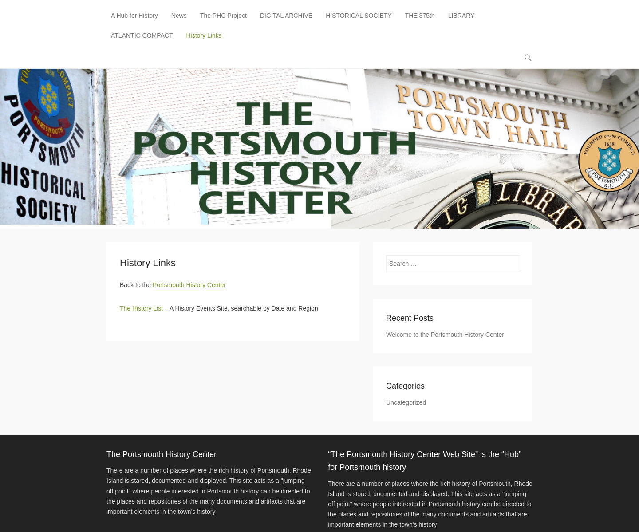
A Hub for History (134, 15)
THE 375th (420, 15)
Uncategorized (406, 402)
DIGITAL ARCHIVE (286, 15)
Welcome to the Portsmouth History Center (445, 334)
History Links (204, 35)
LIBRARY (461, 15)
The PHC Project (223, 15)
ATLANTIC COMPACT (142, 35)
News (179, 15)
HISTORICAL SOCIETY (359, 15)
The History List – (144, 308)
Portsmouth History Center (189, 284)
